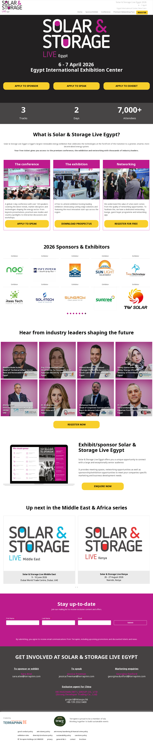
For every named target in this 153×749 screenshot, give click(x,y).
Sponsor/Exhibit (91, 12)
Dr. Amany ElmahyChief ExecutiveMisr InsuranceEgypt (49, 409)
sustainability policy (63, 735)
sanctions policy (81, 735)
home (79, 12)
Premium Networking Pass (124, 12)
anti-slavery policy (43, 731)
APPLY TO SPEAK (76, 85)
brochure (82, 739)
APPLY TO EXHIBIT (127, 85)
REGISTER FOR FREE (126, 223)
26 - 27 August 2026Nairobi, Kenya (114, 577)
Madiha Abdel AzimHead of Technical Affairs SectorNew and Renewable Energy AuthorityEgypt (20, 371)
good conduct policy (25, 731)
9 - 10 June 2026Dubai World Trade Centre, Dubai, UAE (39, 577)
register (142, 12)
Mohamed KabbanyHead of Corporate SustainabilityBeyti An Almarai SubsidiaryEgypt (94, 409)
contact (72, 739)
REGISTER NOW (77, 424)
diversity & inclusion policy (42, 735)
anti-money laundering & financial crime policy (71, 731)
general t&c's (61, 739)
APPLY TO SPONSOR (26, 85)
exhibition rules (23, 735)
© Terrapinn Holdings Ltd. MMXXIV (30, 739)
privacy (49, 739)
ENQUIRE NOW (102, 486)
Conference (105, 12)
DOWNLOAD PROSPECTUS (76, 223)
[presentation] (75, 587)
